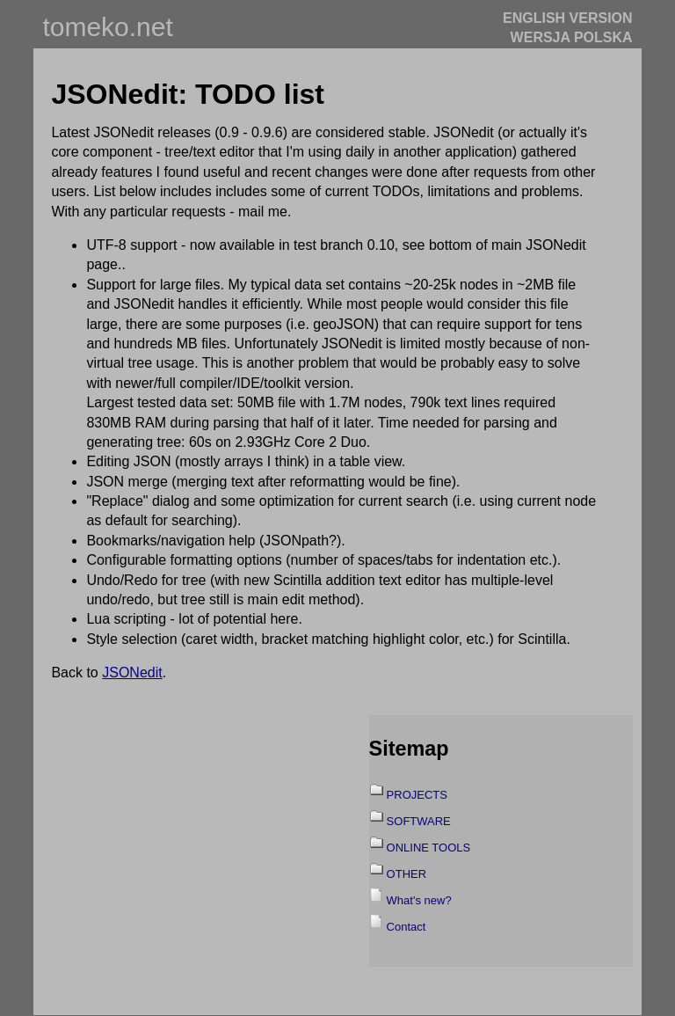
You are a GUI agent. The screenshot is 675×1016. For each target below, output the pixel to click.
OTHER (407, 874)
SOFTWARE (419, 821)
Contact (406, 926)
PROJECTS (417, 794)
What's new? (419, 900)
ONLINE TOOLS (429, 847)
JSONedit (132, 672)
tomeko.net (107, 26)
